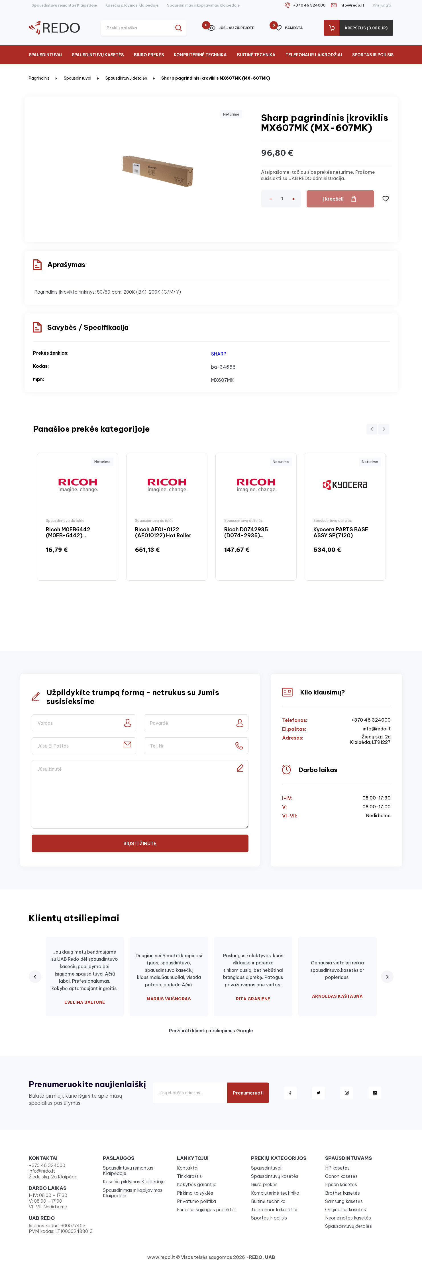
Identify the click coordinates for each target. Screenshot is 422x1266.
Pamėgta (289, 28)
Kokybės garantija (197, 1184)
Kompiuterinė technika (200, 54)
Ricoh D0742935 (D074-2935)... (246, 532)
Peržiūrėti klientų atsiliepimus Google (211, 1030)
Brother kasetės (342, 1193)
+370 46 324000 (309, 5)
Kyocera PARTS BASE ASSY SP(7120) (340, 532)
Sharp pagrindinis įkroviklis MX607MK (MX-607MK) (215, 78)
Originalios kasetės (345, 1209)
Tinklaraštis (189, 1176)
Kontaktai (187, 1168)
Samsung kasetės (344, 1201)
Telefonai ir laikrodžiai (314, 54)
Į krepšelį (333, 199)
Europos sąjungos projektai (206, 1209)
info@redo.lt (351, 5)
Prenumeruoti (248, 1093)
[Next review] (387, 976)
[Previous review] (35, 976)
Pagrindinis (39, 78)
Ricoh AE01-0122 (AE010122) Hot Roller (163, 532)
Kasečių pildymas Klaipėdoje (131, 5)
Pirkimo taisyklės (195, 1193)
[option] (77, 517)
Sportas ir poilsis (373, 54)
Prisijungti (382, 5)
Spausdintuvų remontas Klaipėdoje (64, 5)
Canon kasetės (341, 1176)
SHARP (218, 354)
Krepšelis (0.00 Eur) (366, 28)
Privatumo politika (196, 1201)
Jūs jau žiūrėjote (230, 28)
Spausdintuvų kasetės (98, 54)
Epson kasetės (341, 1184)
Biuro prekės (149, 54)
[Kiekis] (282, 198)
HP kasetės (337, 1168)
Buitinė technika (256, 54)
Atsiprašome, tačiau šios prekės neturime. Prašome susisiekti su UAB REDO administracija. (318, 175)
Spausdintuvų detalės (126, 78)
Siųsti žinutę (139, 843)
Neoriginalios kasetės (348, 1218)
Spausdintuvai (45, 54)
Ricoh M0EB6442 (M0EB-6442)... (68, 532)
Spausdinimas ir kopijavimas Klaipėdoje (203, 5)
